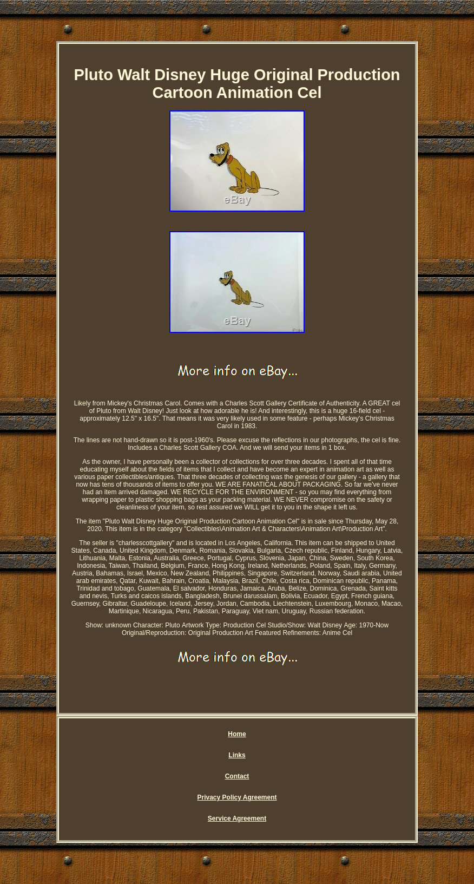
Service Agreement (237, 818)
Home (237, 734)
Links (236, 755)
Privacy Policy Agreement (237, 797)
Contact (237, 776)
